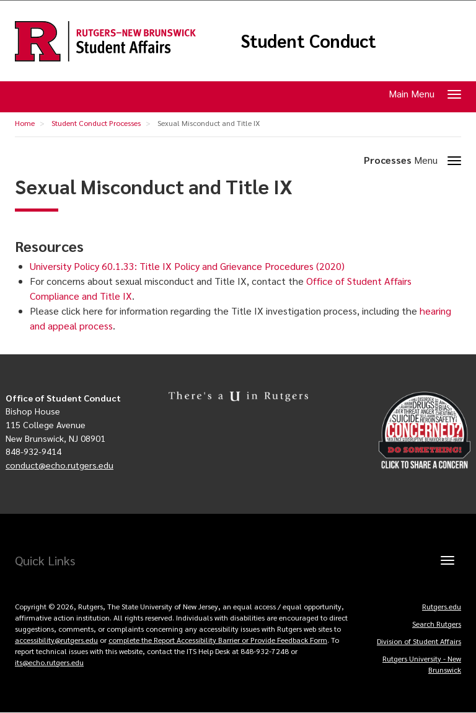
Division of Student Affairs (419, 641)
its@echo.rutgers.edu (49, 662)
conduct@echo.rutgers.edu (59, 464)
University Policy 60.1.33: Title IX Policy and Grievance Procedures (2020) (187, 265)
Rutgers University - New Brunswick (421, 664)
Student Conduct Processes (96, 123)
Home (25, 123)
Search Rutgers (436, 624)
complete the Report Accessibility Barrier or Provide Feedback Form (217, 640)
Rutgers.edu (441, 606)
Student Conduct (308, 41)
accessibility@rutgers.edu (56, 640)
